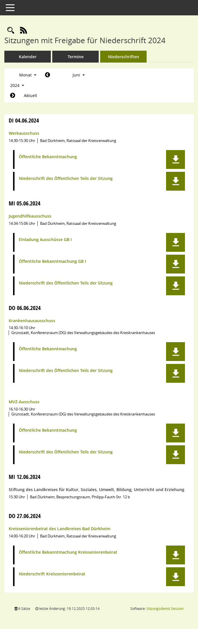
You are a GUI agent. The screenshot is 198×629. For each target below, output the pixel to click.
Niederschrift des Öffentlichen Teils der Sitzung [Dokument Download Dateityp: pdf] (66, 178)
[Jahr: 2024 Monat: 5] (47, 75)
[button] (175, 159)
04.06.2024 (24, 120)
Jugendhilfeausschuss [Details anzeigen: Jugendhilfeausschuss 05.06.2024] (30, 216)
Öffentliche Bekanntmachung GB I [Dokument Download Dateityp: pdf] (52, 261)
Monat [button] (27, 75)
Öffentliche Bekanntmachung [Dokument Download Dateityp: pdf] (48, 156)
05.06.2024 (24, 203)
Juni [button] (79, 75)
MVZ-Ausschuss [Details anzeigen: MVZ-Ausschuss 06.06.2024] (24, 401)
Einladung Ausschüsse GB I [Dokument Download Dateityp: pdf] (45, 239)
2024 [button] (17, 85)
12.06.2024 (24, 477)
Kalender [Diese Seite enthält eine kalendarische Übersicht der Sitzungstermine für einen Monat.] (28, 56)
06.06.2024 (25, 308)
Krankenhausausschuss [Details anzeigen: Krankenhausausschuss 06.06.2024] (32, 320)
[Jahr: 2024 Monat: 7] (12, 95)
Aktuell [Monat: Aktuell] (30, 95)
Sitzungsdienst (165, 608)
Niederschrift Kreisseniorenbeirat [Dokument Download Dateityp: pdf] (52, 574)
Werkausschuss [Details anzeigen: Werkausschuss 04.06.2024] (24, 133)
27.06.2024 (25, 516)
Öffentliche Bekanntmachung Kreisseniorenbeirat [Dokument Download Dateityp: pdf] (68, 552)
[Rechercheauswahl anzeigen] (10, 30)
